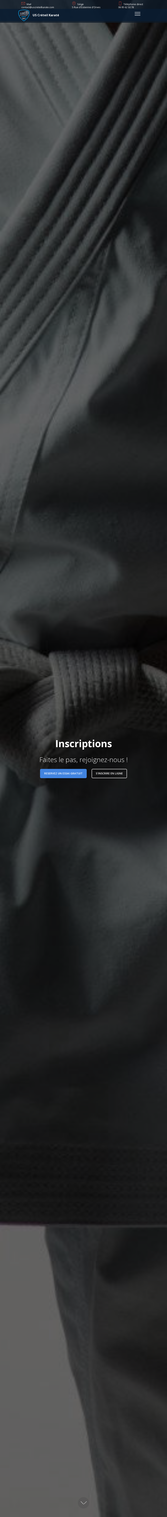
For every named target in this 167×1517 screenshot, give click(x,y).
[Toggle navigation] (138, 13)
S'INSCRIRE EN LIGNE (109, 773)
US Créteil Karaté (46, 15)
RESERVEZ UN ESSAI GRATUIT (63, 773)
